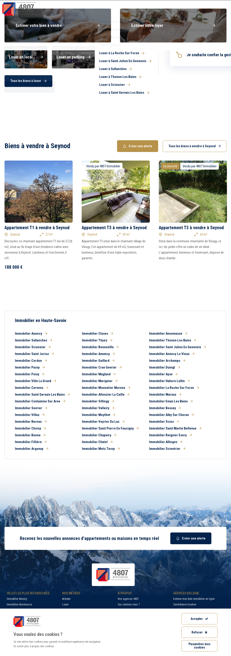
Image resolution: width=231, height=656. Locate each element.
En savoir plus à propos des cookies (34, 646)
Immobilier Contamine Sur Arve (40, 401)
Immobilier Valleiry (98, 408)
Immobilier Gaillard (98, 361)
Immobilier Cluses (97, 334)
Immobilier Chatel (97, 442)
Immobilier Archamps (167, 361)
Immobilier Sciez (164, 422)
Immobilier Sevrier (31, 408)
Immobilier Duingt (164, 367)
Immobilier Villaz (29, 415)
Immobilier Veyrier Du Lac (103, 422)
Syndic (148, 12)
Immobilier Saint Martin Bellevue (175, 428)
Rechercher (198, 88)
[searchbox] (111, 73)
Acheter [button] (27, 59)
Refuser (199, 632)
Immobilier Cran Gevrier (102, 367)
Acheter (66, 598)
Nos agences (211, 12)
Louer (65, 604)
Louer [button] (72, 59)
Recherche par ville (135, 3)
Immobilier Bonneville (100, 347)
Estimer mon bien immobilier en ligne (194, 598)
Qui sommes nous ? (129, 604)
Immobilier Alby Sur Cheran (171, 415)
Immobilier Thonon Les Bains (172, 340)
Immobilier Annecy (31, 334)
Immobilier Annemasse (168, 334)
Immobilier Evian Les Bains (171, 401)
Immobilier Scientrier (167, 449)
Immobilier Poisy (29, 374)
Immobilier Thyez (97, 340)
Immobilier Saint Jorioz (34, 354)
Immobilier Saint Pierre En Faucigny (110, 428)
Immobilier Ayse (163, 374)
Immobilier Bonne (30, 435)
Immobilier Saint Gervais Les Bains (42, 394)
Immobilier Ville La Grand (35, 381)
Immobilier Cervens (31, 388)
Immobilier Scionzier (33, 347)
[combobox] (152, 72)
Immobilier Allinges (165, 442)
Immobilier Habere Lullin (169, 381)
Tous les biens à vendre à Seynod (195, 146)
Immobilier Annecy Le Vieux (171, 354)
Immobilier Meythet (98, 415)
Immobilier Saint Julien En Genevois (177, 347)
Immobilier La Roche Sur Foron (174, 388)
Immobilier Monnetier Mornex (106, 388)
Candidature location (184, 604)
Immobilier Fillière (31, 442)
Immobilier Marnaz (165, 394)
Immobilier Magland (99, 374)
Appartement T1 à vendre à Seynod (37, 227)
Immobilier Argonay (31, 449)
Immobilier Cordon (31, 361)
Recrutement (175, 3)
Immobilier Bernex (31, 422)
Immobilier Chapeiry (99, 435)
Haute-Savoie (13, 46)
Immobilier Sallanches (33, 340)
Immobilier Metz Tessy (101, 449)
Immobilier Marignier (100, 381)
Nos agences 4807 (128, 598)
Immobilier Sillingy (98, 401)
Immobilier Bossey (165, 408)
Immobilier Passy (30, 367)
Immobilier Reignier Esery (170, 435)
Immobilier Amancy (98, 354)
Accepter (199, 619)
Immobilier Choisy (30, 428)
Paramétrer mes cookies (199, 645)
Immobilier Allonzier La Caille (105, 394)
